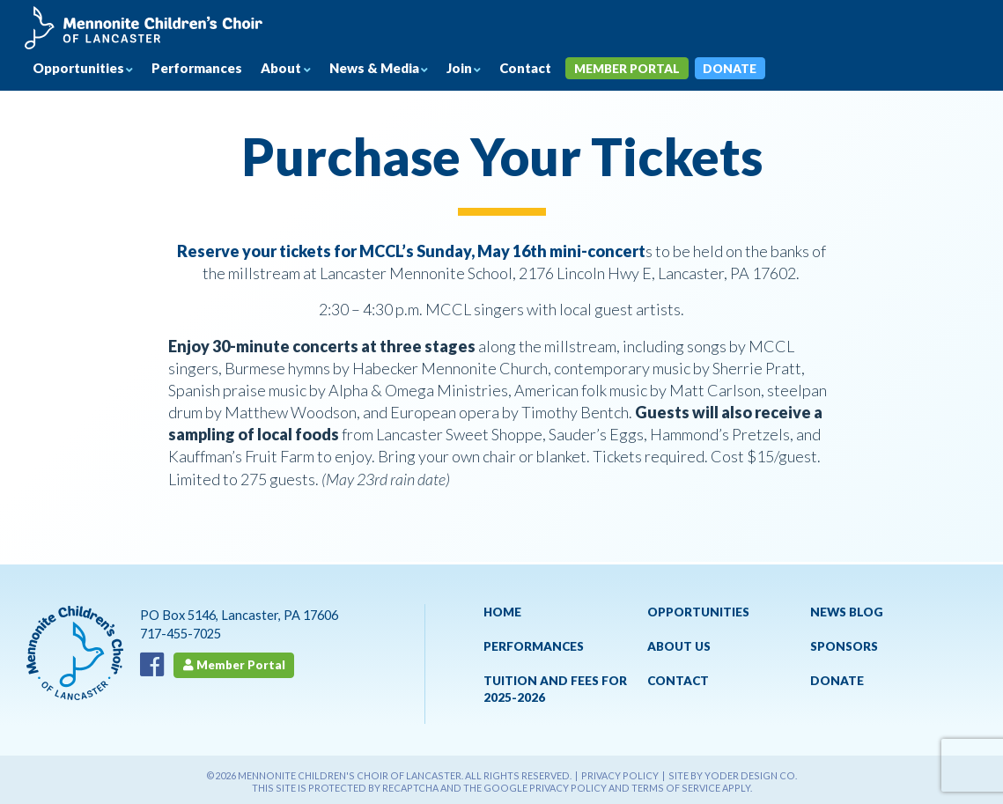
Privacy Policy (620, 778)
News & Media (391, 69)
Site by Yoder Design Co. (732, 778)
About (294, 69)
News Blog (846, 614)
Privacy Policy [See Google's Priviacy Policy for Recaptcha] (568, 790)
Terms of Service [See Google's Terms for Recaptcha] (675, 790)
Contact (548, 70)
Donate (759, 70)
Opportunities (82, 69)
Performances (207, 70)
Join (479, 69)
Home (502, 614)
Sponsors (844, 649)
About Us (679, 649)
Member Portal (654, 70)
